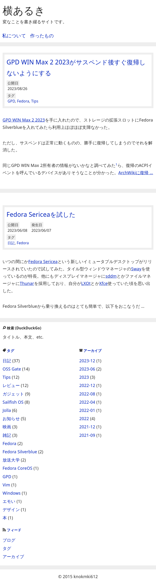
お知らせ (11, 418)
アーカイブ (90, 350)
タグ (8, 350)
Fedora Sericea (43, 261)
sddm (110, 276)
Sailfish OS (13, 402)
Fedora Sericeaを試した (41, 214)
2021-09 (87, 435)
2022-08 (87, 394)
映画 (7, 427)
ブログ (9, 540)
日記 (11, 243)
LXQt (86, 283)
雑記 (7, 435)
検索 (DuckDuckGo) (22, 328)
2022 (84, 418)
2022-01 (87, 410)
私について (14, 35)
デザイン (11, 509)
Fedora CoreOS (17, 468)
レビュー (11, 385)
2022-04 (87, 402)
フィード (12, 530)
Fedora (23, 101)
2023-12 (87, 360)
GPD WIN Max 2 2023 (24, 120)
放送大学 (11, 460)
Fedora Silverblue (20, 451)
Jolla (7, 410)
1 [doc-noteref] (116, 164)
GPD (11, 101)
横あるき (24, 10)
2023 (84, 377)
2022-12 (87, 385)
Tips (34, 101)
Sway (136, 269)
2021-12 (87, 427)
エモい (9, 501)
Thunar (27, 283)
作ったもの (42, 35)
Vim (6, 485)
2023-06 (87, 369)
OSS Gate (12, 369)
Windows (12, 493)
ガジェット (13, 394)
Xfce (103, 283)
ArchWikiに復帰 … (135, 172)
